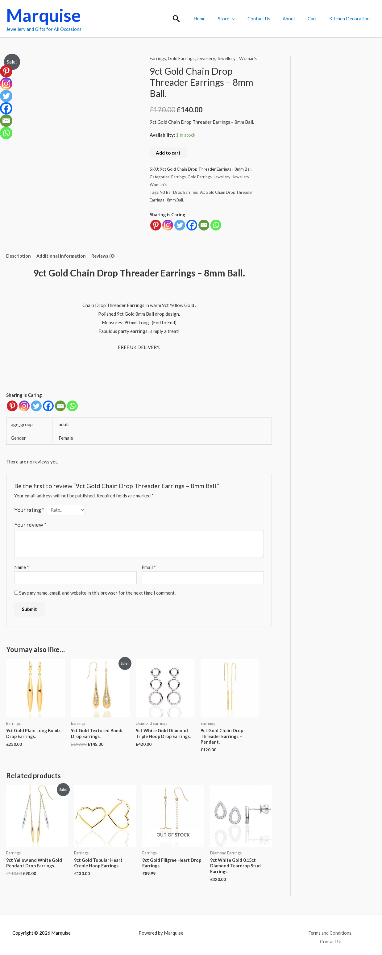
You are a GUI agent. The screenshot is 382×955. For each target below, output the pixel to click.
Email (149, 568)
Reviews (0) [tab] (105, 256)
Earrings (158, 58)
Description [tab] (19, 256)
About (296, 18)
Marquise (43, 15)
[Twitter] (36, 406)
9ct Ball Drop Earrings (180, 192)
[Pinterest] (12, 406)
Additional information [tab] (62, 256)
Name (21, 568)
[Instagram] (24, 406)
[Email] (60, 406)
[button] (195, 18)
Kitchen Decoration (351, 18)
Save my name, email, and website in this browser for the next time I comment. (97, 594)
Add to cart (168, 153)
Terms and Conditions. (317, 936)
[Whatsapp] (72, 406)
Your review (30, 525)
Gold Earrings (183, 58)
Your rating (29, 510)
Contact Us (269, 18)
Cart (317, 18)
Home (216, 18)
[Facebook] (48, 406)
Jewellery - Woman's (241, 58)
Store (237, 18)
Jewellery (208, 58)
